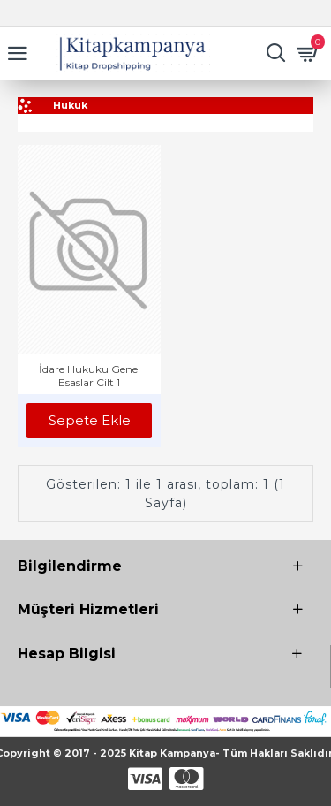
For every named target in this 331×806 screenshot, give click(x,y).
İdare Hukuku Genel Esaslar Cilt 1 (89, 376)
